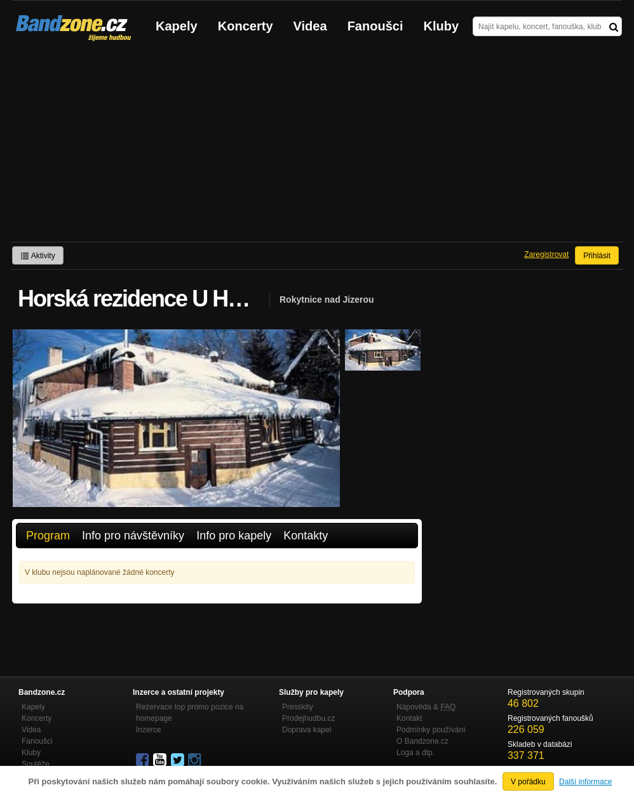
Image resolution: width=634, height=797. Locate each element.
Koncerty (245, 26)
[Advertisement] (317, 146)
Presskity (297, 706)
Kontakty (305, 535)
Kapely (177, 26)
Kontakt (409, 718)
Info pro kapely (233, 535)
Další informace (585, 781)
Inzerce (148, 729)
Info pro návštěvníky (133, 535)
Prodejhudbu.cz (308, 718)
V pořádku (528, 781)
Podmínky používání (431, 729)
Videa (310, 26)
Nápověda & (425, 706)
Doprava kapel (306, 729)
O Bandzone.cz (422, 741)
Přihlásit (596, 255)
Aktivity (37, 255)
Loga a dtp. (415, 752)
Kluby (441, 26)
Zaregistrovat (546, 254)
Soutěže (36, 764)
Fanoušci (375, 26)
